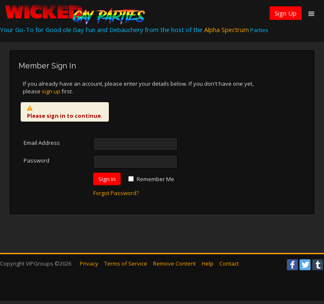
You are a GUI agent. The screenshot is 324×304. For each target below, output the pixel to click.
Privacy (89, 263)
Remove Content (174, 263)
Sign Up (286, 13)
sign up (51, 91)
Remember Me (155, 179)
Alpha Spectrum (226, 29)
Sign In (107, 179)
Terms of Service (125, 263)
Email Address (42, 143)
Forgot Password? (116, 193)
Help (207, 263)
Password (36, 160)
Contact (229, 263)
